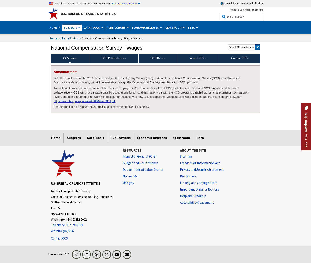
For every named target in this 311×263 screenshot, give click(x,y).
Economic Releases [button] (145, 27)
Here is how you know (124, 3)
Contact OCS (59, 238)
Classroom (181, 138)
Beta (200, 138)
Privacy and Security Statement (202, 169)
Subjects (74, 138)
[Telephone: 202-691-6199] (84, 225)
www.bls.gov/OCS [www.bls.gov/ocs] (62, 231)
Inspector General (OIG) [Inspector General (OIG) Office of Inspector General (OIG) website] (140, 156)
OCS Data (157, 58)
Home (55, 138)
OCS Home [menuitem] (70, 58)
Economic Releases (152, 138)
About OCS (197, 58)
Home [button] (54, 27)
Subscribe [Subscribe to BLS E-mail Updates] (257, 9)
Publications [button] (116, 27)
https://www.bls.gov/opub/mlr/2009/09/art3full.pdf (85, 101)
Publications (120, 138)
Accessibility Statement (197, 202)
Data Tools (95, 138)
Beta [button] (191, 27)
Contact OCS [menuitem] (239, 58)
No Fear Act (131, 176)
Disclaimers (188, 176)
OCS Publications (113, 58)
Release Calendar (240, 9)
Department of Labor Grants (143, 169)
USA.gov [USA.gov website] (128, 183)
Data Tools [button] (92, 27)
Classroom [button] (173, 27)
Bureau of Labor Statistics (65, 38)
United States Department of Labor (241, 3)
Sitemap (186, 156)
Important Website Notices (199, 189)
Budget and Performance (140, 163)
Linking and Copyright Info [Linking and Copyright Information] (199, 183)
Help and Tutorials (193, 196)
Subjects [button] (71, 27)
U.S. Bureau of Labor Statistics (88, 14)
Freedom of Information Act (200, 163)
